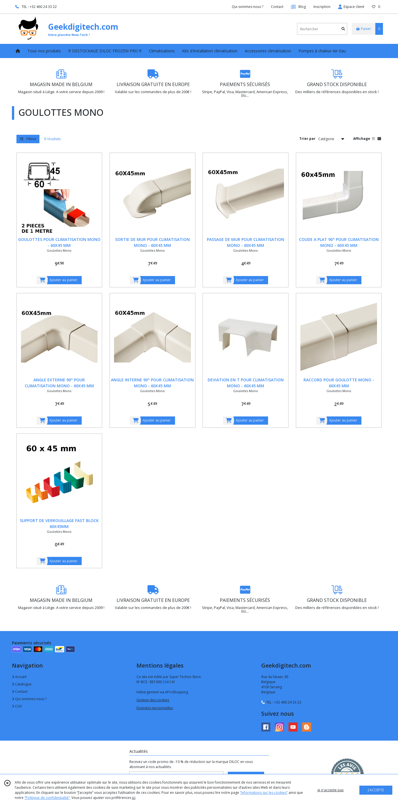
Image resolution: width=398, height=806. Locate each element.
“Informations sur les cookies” (264, 792)
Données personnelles (154, 707)
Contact (277, 6)
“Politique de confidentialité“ (47, 797)
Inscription (321, 6)
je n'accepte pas (330, 790)
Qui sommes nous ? (29, 698)
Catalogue (21, 684)
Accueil (19, 676)
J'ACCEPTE (376, 790)
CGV (17, 706)
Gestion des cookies (152, 700)
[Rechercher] (343, 29)
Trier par (307, 138)
